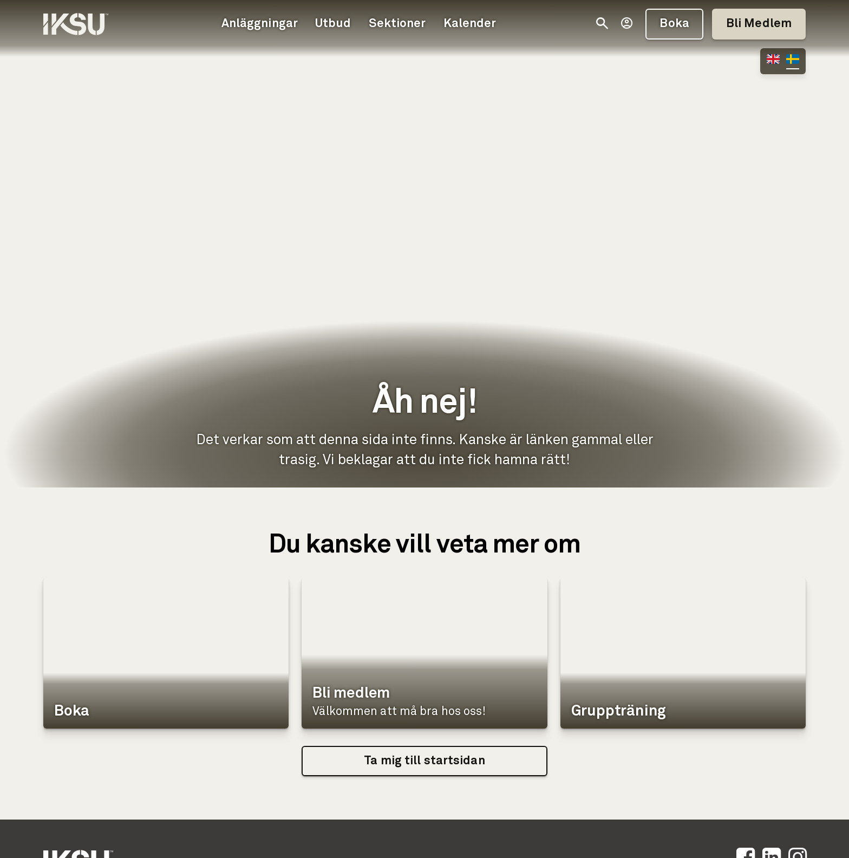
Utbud (333, 24)
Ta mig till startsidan (424, 761)
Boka (674, 24)
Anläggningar (259, 24)
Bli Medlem (759, 24)
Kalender (470, 24)
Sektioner (397, 24)
